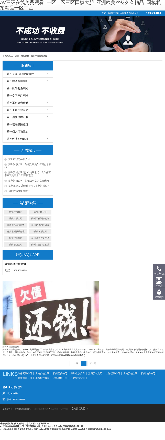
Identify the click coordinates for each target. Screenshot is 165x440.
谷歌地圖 (64, 409)
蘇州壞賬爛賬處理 (17, 124)
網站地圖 (39, 409)
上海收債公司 (60, 377)
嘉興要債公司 (95, 373)
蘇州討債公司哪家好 (19, 191)
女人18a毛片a (6, 429)
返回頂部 (159, 297)
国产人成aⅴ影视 (41, 429)
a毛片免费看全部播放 (24, 429)
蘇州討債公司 (15, 212)
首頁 (17, 56)
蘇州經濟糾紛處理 (17, 138)
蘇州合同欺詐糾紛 (17, 95)
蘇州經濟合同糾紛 (17, 81)
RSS (46, 409)
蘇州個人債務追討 (17, 131)
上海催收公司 (42, 377)
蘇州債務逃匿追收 (17, 117)
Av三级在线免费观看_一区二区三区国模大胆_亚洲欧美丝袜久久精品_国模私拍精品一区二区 (41, 426)
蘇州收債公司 (78, 373)
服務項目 (25, 56)
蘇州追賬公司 (25, 377)
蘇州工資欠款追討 (17, 110)
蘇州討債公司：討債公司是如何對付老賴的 (27, 166)
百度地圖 (54, 409)
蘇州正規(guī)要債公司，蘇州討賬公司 (29, 185)
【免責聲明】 (78, 408)
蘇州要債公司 (40, 212)
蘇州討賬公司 (15, 218)
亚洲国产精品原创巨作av (99, 429)
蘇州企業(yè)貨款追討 (20, 74)
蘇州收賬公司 (15, 238)
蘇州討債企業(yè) (40, 238)
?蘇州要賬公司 (40, 231)
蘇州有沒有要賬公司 (19, 159)
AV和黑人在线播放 (79, 429)
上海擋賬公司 (113, 373)
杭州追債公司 (148, 373)
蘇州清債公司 (15, 244)
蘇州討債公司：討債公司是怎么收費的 (28, 180)
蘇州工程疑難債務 (39, 56)
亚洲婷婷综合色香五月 (60, 429)
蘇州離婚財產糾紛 (17, 88)
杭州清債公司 (78, 377)
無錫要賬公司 (25, 373)
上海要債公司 (130, 373)
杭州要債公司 (60, 373)
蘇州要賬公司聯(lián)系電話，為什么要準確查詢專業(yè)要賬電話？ (27, 174)
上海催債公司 (42, 373)
